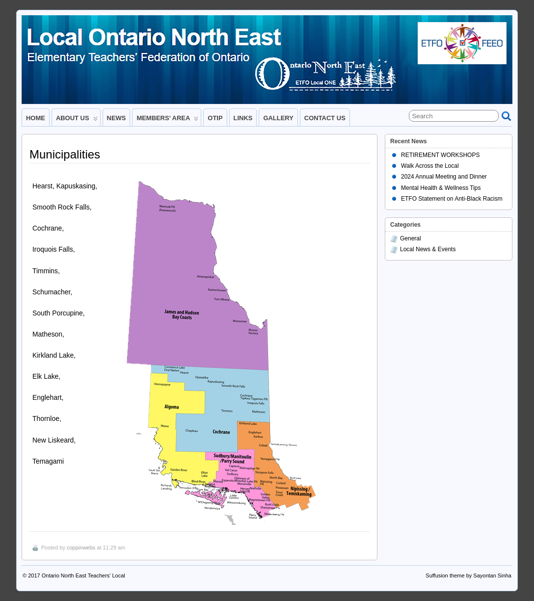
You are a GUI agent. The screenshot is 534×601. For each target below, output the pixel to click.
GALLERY (278, 118)
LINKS (243, 118)
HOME (35, 118)
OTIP (215, 118)
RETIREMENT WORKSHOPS (440, 155)
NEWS (116, 118)
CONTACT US (325, 118)
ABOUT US (77, 120)
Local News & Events (427, 249)
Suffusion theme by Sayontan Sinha (468, 575)
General (410, 238)
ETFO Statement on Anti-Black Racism (452, 198)
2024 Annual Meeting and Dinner (444, 176)
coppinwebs (81, 547)
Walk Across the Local (430, 165)
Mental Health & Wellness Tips (441, 187)
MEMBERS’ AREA (167, 120)
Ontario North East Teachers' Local (83, 575)
